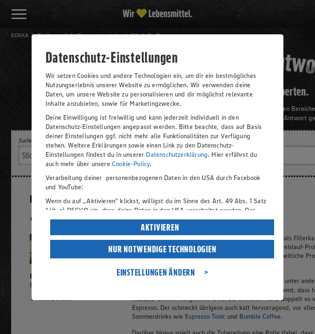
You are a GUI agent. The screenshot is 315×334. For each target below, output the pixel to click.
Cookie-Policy (131, 164)
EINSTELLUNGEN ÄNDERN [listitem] (156, 272)
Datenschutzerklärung (177, 154)
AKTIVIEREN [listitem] (160, 227)
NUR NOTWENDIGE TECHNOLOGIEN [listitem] (162, 249)
